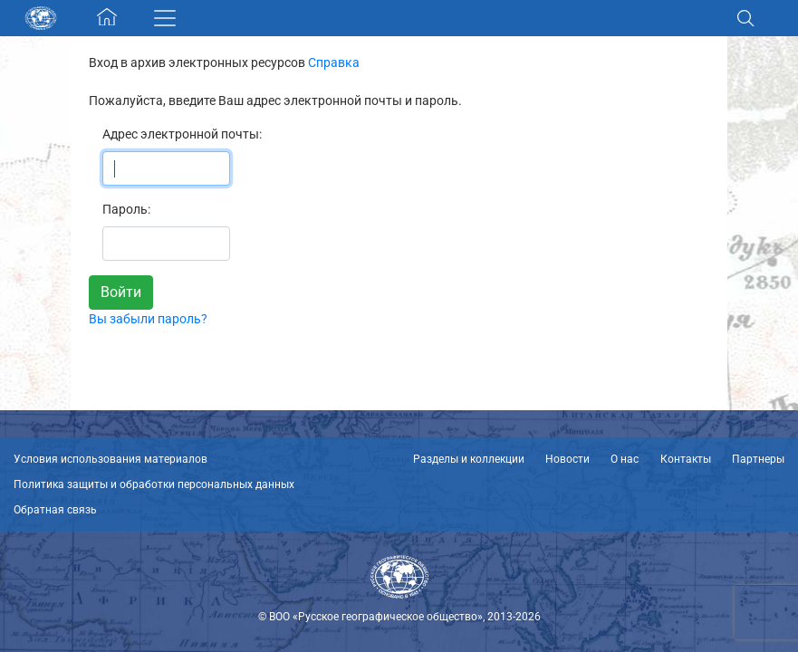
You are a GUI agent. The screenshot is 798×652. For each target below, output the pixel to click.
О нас (625, 459)
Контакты (685, 459)
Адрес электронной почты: (182, 134)
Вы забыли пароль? (148, 319)
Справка (334, 62)
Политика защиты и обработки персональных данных (154, 484)
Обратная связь (55, 509)
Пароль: (126, 209)
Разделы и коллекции (468, 459)
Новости (567, 459)
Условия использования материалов (110, 459)
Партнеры (758, 459)
